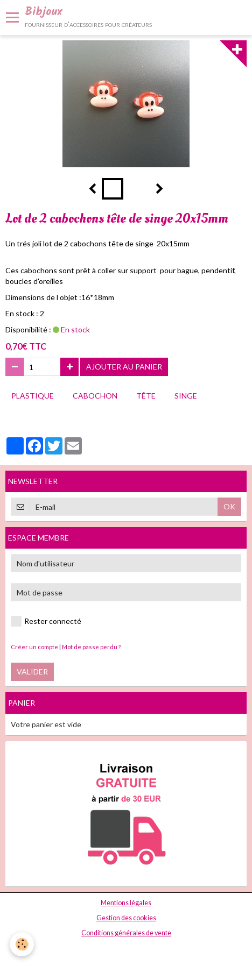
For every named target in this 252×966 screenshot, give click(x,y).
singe (185, 395)
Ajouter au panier (124, 366)
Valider (32, 671)
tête (146, 395)
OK (229, 506)
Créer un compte (34, 646)
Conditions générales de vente (126, 933)
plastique (32, 395)
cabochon (95, 395)
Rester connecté (46, 621)
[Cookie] (22, 944)
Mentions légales (126, 903)
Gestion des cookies (126, 918)
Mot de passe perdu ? (91, 646)
